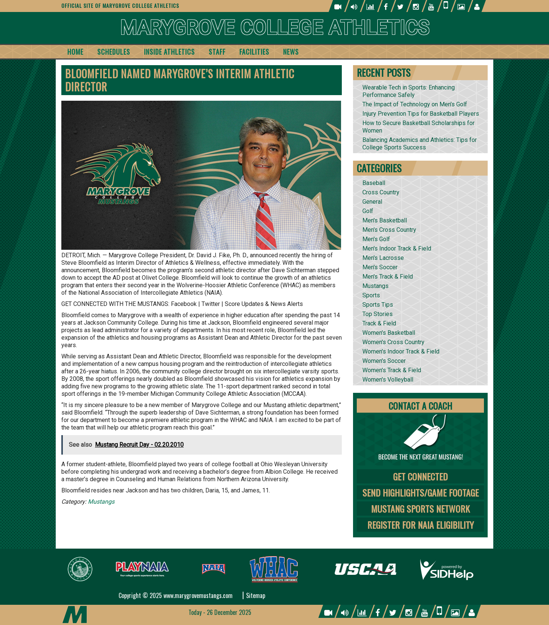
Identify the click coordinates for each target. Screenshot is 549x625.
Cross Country (380, 192)
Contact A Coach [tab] (420, 405)
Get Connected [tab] (420, 476)
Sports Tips (377, 304)
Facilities (254, 52)
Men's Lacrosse (383, 257)
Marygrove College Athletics (274, 28)
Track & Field (379, 323)
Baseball (373, 182)
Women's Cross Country (393, 342)
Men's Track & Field (387, 276)
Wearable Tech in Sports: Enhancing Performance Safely (408, 91)
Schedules (113, 52)
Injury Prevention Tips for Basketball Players (420, 113)
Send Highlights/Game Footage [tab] (420, 492)
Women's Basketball (388, 332)
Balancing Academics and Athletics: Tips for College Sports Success (419, 143)
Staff (217, 52)
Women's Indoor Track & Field (400, 351)
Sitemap (255, 595)
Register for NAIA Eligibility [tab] (420, 524)
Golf (367, 211)
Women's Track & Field (391, 370)
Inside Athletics (169, 52)
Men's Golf (376, 239)
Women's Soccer (384, 360)
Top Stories (377, 314)
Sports (371, 295)
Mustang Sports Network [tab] (420, 508)
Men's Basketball (384, 220)
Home (75, 52)
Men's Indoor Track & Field (396, 248)
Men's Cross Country (389, 229)
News (291, 52)
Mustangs (101, 501)
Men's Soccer (380, 267)
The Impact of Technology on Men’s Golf (414, 104)
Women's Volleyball (387, 379)
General (372, 201)
